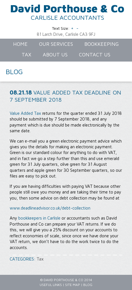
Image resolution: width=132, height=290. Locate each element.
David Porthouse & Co (67, 8)
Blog (87, 285)
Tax (40, 259)
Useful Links (51, 285)
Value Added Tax (25, 113)
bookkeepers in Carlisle (39, 218)
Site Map (72, 285)
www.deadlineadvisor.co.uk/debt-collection (50, 208)
